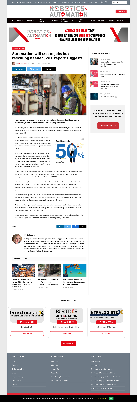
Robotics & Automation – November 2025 (84, 2)
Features (55, 20)
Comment (111, 20)
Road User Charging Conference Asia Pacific (106, 377)
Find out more (27, 334)
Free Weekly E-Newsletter (60, 377)
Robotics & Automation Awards (101, 369)
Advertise (56, 2)
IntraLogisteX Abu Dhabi (106, 327)
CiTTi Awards (95, 361)
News (19, 20)
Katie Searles (22, 63)
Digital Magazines (64, 20)
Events (119, 20)
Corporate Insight (80, 20)
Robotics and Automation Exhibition (103, 373)
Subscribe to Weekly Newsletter (22, 2)
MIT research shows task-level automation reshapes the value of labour (74, 282)
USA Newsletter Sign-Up (42, 2)
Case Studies (16, 381)
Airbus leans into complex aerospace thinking (112, 75)
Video (93, 20)
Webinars (101, 20)
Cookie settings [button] (101, 398)
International (30, 20)
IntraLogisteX (27, 327)
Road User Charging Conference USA (103, 384)
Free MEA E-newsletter (59, 381)
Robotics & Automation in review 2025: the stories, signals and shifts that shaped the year (22, 283)
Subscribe (54, 373)
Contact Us (65, 2)
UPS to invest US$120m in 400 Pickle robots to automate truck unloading (48, 282)
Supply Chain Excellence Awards (101, 388)
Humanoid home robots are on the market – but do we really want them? (112, 64)
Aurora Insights (42, 20)
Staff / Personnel (18, 48)
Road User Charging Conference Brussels (105, 381)
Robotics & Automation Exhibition (66, 327)
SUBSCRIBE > (121, 11)
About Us (54, 365)
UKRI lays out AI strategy (108, 97)
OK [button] (111, 398)
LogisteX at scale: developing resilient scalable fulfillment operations (110, 86)
